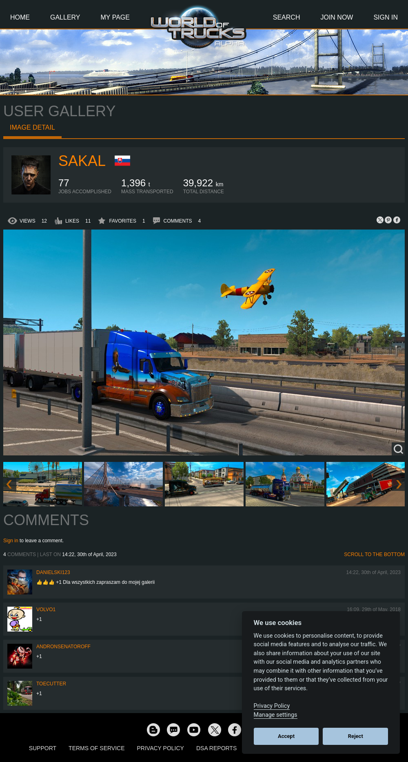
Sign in (10, 540)
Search (286, 17)
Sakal (82, 160)
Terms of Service (96, 748)
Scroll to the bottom (374, 554)
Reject (355, 736)
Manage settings (275, 714)
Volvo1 (45, 609)
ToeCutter (51, 684)
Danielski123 (53, 572)
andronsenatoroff (63, 646)
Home (20, 17)
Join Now (336, 17)
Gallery (65, 17)
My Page (115, 17)
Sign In (385, 17)
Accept (286, 736)
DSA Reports (216, 748)
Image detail (32, 127)
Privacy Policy (160, 748)
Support (42, 748)
